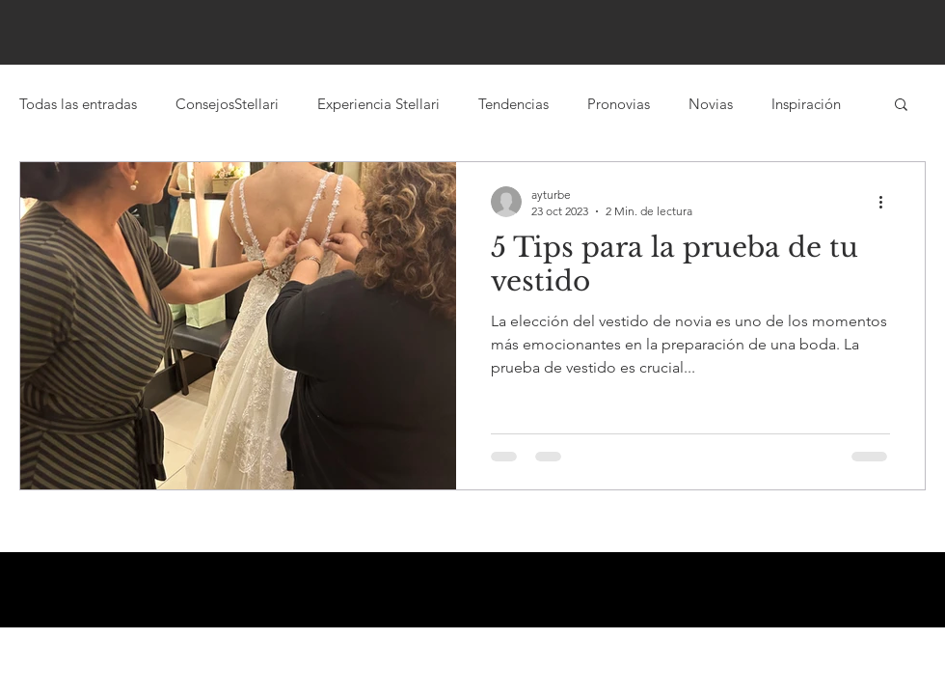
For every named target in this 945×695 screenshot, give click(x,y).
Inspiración (806, 104)
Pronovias (618, 104)
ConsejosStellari (227, 104)
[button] (901, 106)
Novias (710, 104)
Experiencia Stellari (378, 104)
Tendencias (513, 104)
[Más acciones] (887, 201)
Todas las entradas (78, 104)
